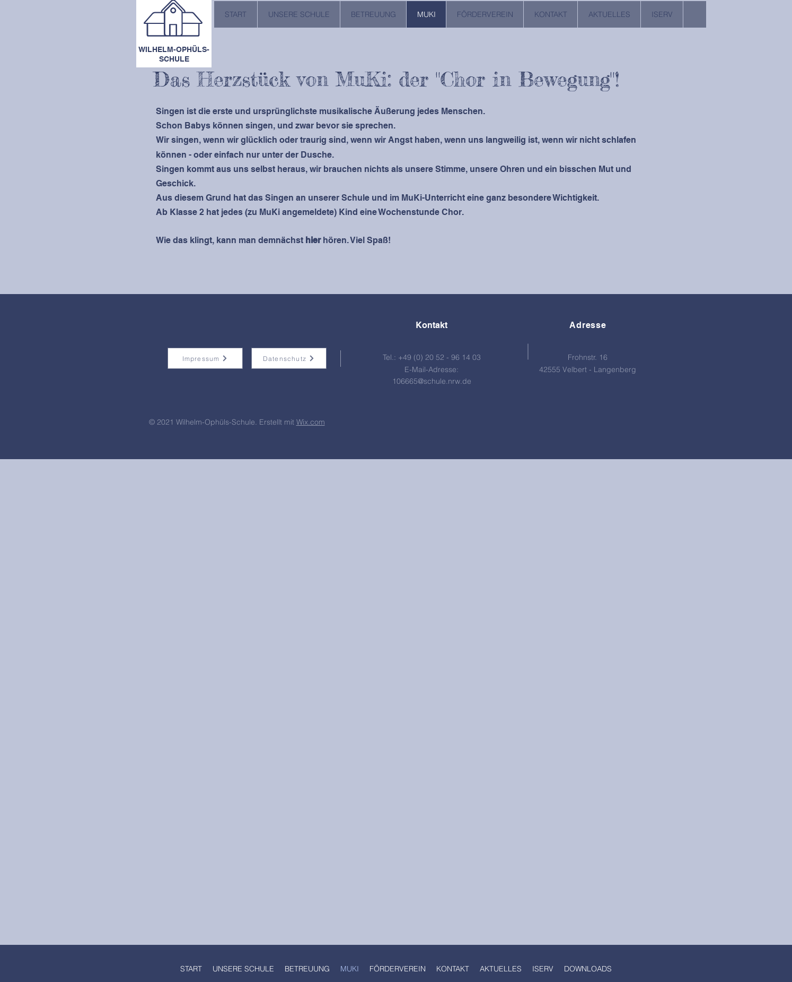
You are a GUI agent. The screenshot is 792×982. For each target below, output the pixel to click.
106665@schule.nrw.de (431, 381)
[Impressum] (205, 358)
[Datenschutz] (289, 358)
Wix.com (310, 422)
